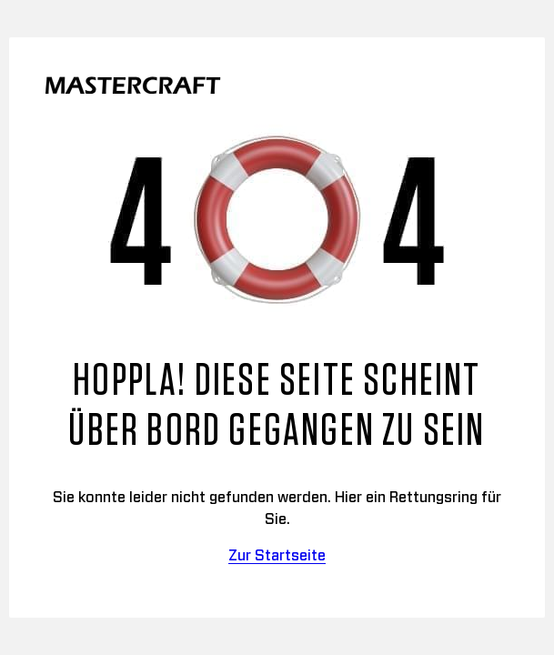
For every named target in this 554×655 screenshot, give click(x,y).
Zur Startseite (277, 556)
